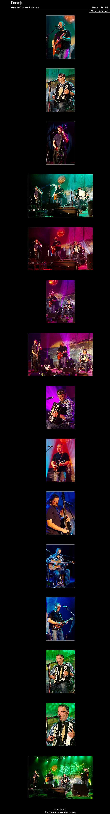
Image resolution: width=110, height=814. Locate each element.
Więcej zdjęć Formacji (99, 10)
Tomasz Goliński (17, 7)
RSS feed (72, 812)
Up (102, 7)
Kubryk (27, 7)
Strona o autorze (60, 809)
